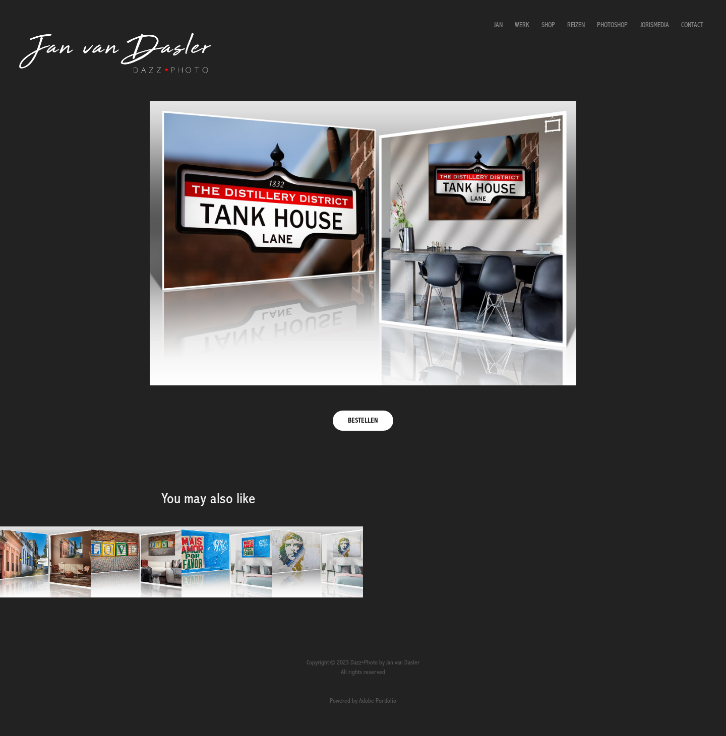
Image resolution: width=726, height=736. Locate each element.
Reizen (576, 25)
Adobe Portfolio (377, 701)
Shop (548, 25)
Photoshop (612, 25)
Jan (498, 25)
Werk (522, 25)
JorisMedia (654, 25)
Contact (692, 25)
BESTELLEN (363, 421)
